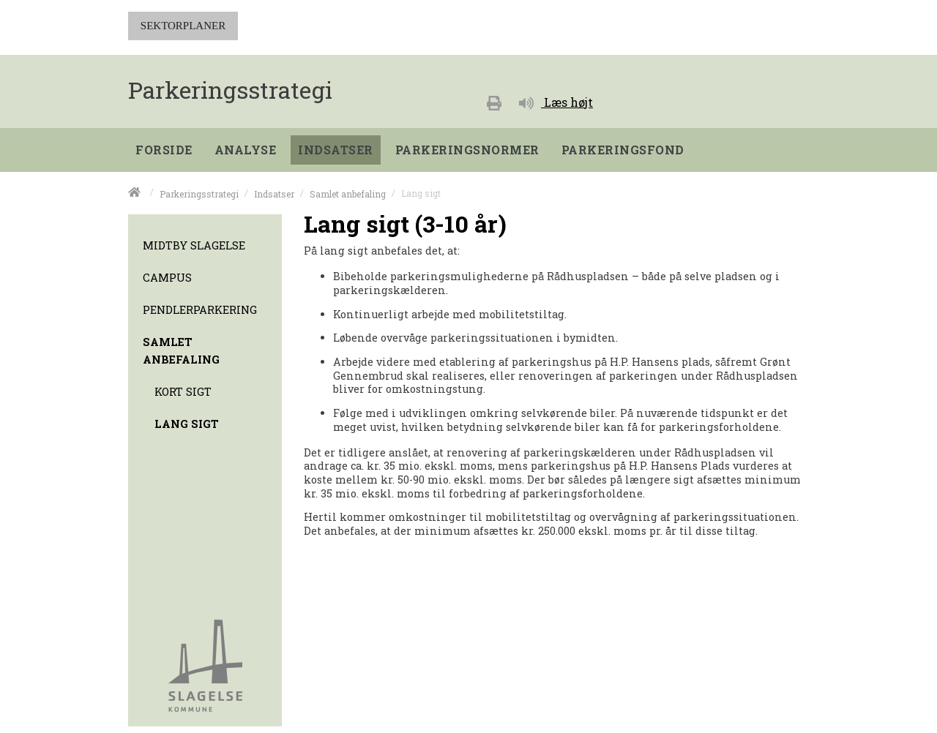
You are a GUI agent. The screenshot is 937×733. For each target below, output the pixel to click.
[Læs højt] (556, 100)
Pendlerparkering (200, 310)
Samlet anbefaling (348, 193)
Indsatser (274, 193)
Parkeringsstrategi (199, 193)
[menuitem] (167, 146)
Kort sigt (183, 392)
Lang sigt (186, 424)
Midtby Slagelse (194, 245)
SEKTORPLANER (183, 25)
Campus (167, 278)
